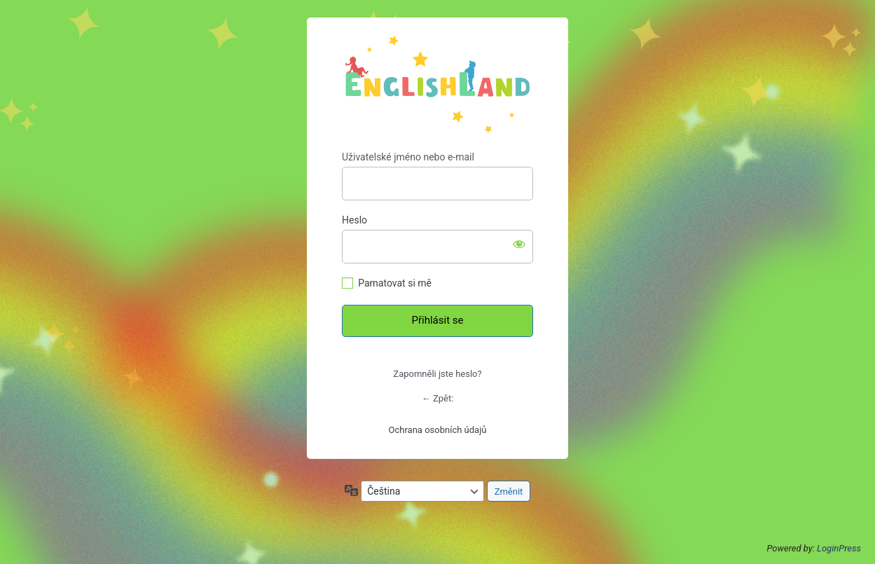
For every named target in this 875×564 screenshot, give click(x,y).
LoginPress (839, 548)
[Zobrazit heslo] (519, 244)
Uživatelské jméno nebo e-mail (408, 157)
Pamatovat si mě (395, 283)
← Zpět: (438, 398)
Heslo (354, 220)
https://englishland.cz (437, 84)
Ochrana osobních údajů (438, 430)
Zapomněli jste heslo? (437, 374)
